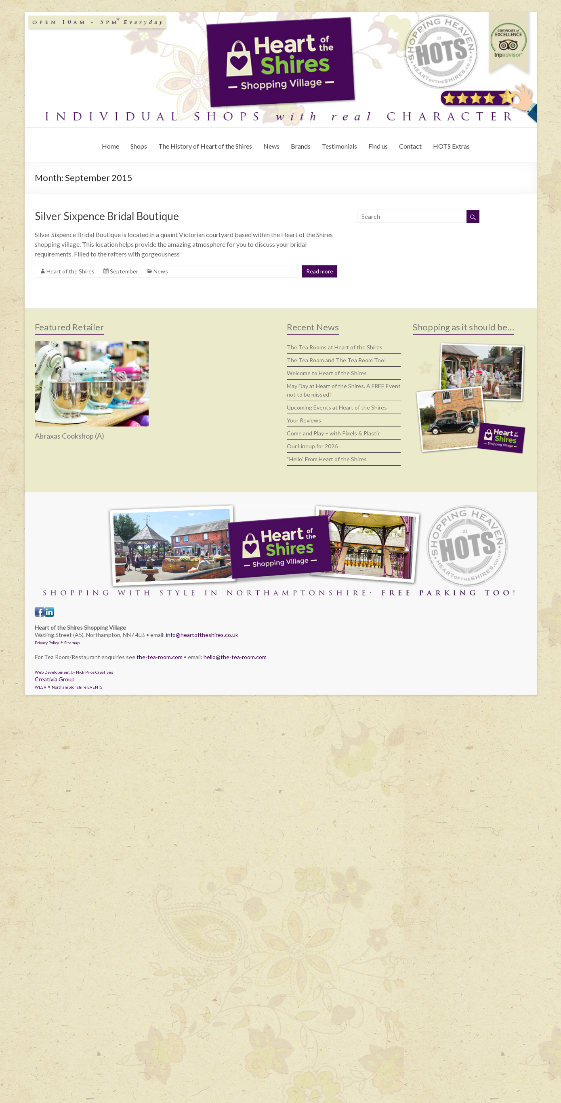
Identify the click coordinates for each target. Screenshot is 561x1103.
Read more (319, 271)
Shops (138, 146)
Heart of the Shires (70, 271)
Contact (410, 146)
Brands (301, 146)
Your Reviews (304, 420)
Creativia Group (55, 679)
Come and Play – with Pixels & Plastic (333, 433)
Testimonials (339, 146)
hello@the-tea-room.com (235, 656)
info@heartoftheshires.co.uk (202, 634)
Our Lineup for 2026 (312, 446)
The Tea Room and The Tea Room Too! (336, 360)
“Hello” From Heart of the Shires (327, 459)
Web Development (52, 672)
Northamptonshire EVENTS (77, 687)
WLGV (40, 687)
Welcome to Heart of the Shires (327, 373)
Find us (378, 146)
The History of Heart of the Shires (205, 146)
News (271, 146)
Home (110, 146)
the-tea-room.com (160, 656)
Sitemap (72, 642)
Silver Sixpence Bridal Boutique (107, 216)
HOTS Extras (451, 146)
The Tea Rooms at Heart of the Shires (334, 347)
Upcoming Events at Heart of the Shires (337, 407)
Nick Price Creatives (94, 672)
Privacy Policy (47, 642)
